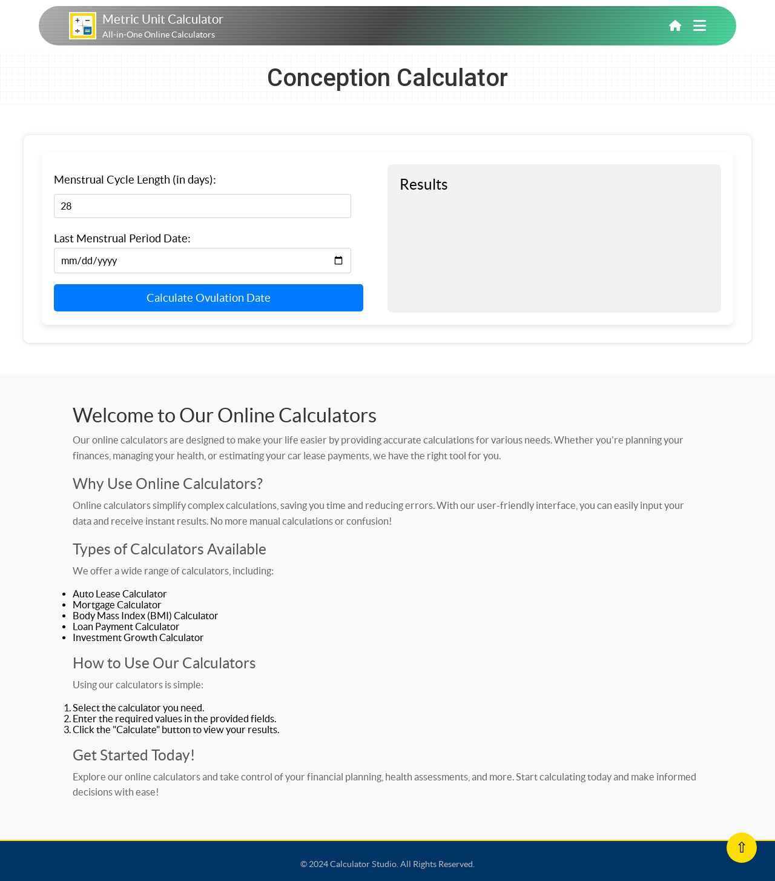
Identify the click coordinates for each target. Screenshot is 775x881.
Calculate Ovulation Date (209, 297)
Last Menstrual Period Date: (122, 238)
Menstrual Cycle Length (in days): (135, 179)
